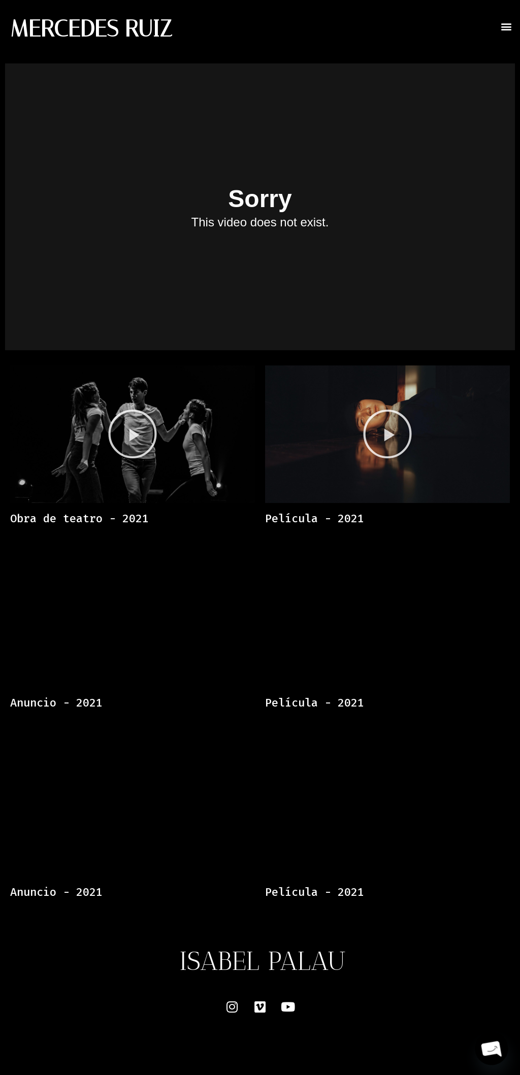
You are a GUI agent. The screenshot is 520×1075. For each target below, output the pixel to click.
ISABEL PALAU (262, 961)
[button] (506, 26)
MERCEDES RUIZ (91, 28)
